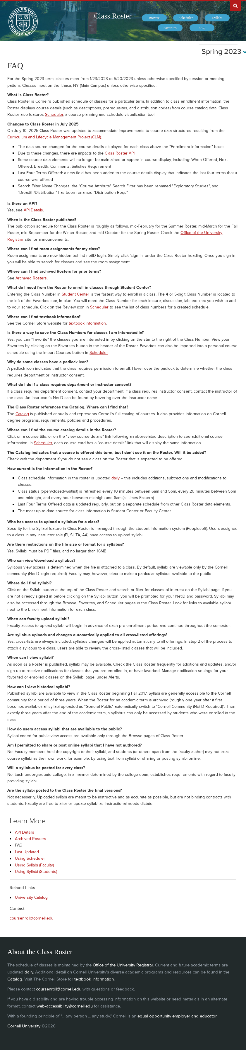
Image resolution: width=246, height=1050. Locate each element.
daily (115, 478)
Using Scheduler (30, 858)
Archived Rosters (31, 278)
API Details (33, 210)
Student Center (75, 294)
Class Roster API (120, 153)
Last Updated (27, 851)
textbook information (87, 323)
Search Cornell (235, 5)
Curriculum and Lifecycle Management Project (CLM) (54, 137)
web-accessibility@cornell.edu (65, 1006)
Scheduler (54, 114)
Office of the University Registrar (123, 965)
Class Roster (112, 16)
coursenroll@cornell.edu (32, 918)
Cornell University (23, 1026)
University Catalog (31, 897)
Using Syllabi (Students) (36, 871)
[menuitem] (154, 17)
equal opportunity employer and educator (176, 1016)
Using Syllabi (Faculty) (34, 865)
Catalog (22, 413)
